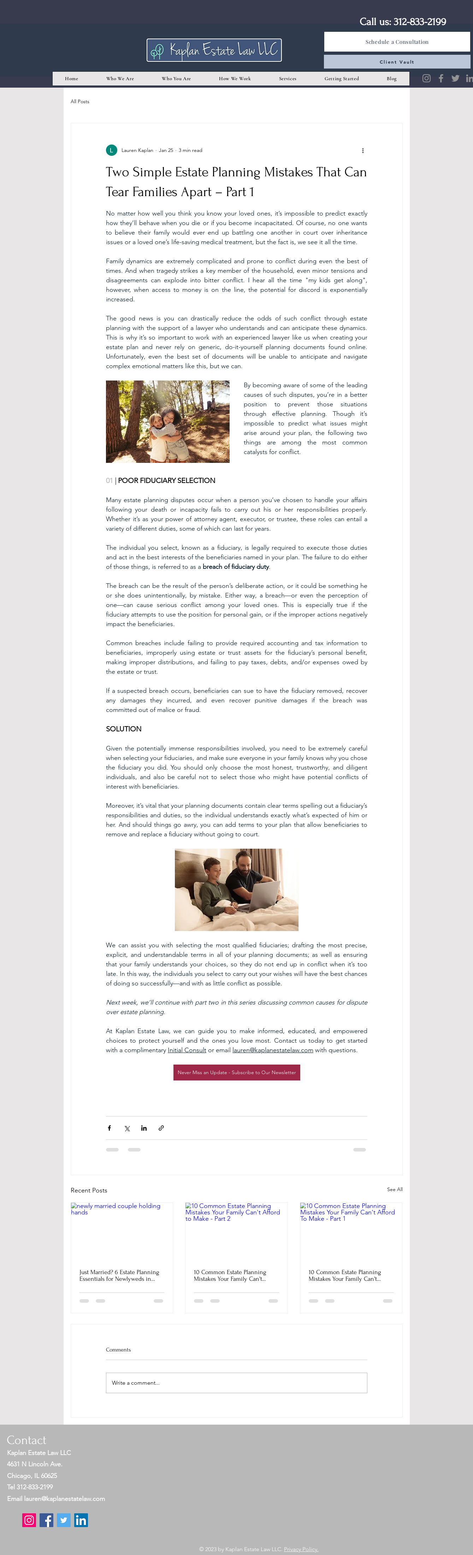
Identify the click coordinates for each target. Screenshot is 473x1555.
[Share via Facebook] (109, 1128)
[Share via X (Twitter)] (126, 1128)
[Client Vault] (397, 62)
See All (395, 1189)
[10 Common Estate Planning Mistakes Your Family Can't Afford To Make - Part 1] (351, 1231)
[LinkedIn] (81, 1520)
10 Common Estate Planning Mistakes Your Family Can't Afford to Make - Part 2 (230, 1275)
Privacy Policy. (301, 1549)
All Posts (80, 101)
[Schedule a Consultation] (397, 41)
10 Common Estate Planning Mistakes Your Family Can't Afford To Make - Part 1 (345, 1275)
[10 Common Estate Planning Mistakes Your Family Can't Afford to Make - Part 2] (236, 1231)
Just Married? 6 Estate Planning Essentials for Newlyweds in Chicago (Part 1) (119, 1275)
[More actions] (363, 150)
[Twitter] (455, 78)
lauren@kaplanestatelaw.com (64, 1499)
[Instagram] (426, 78)
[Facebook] (441, 78)
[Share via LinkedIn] (144, 1128)
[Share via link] (161, 1128)
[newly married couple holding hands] (122, 1231)
